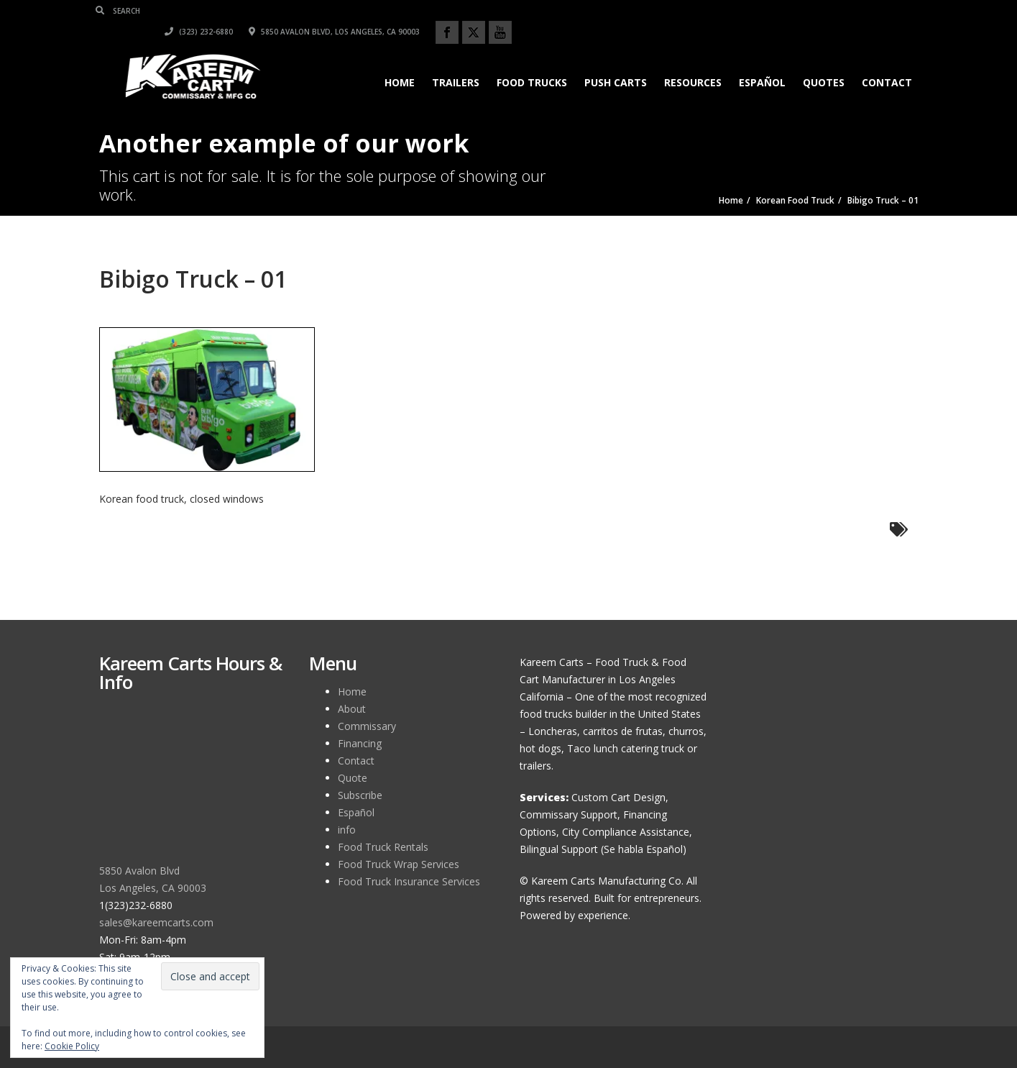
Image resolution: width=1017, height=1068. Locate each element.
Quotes (821, 61)
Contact (884, 61)
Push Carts (612, 61)
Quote (352, 778)
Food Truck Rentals (383, 847)
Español (759, 61)
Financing (360, 743)
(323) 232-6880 (605, 11)
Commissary (367, 726)
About (352, 709)
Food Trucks (529, 61)
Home (397, 61)
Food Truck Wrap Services (398, 864)
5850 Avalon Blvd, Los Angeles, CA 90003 (741, 11)
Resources (690, 61)
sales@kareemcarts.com (156, 922)
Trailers (453, 61)
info (347, 829)
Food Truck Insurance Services (409, 881)
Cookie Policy (72, 1046)
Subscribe (360, 795)
